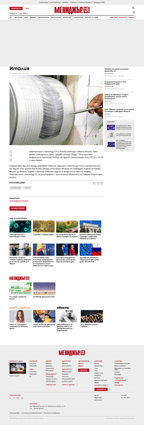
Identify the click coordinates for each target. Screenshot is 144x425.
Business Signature (100, 380)
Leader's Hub (98, 373)
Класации (65, 374)
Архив (96, 382)
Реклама (65, 363)
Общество (33, 366)
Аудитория (98, 397)
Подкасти (123, 17)
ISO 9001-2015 (125, 397)
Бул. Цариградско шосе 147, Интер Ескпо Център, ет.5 (47, 406)
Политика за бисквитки (52, 413)
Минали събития (120, 366)
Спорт (81, 363)
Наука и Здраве (68, 384)
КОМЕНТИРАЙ (18, 208)
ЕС (30, 376)
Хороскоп (65, 376)
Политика (33, 363)
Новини (117, 372)
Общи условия (14, 413)
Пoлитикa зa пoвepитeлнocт (32, 413)
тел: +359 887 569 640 (36, 408)
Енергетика (50, 368)
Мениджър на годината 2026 (122, 369)
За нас (96, 395)
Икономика (49, 370)
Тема (96, 368)
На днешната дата (68, 379)
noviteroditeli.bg (55, 2)
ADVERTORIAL (111, 121)
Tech (96, 370)
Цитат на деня (67, 381)
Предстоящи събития (122, 363)
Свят (26, 17)
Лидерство (49, 376)
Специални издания (101, 385)
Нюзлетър (83, 370)
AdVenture (97, 375)
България (18, 17)
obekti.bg (65, 2)
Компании (49, 366)
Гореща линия (120, 380)
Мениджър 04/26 (99, 2)
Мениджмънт (43, 17)
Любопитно (78, 17)
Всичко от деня (91, 17)
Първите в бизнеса (85, 2)
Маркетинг (67, 17)
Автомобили (83, 361)
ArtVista (97, 378)
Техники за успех (51, 379)
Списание (114, 17)
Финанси (49, 363)
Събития (131, 17)
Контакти (118, 385)
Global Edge (98, 366)
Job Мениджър (51, 381)
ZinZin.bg (73, 2)
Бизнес (33, 17)
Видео (81, 366)
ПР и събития (66, 366)
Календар (117, 374)
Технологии (56, 17)
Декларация (98, 400)
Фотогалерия (67, 371)
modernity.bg (44, 2)
